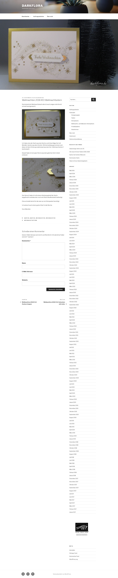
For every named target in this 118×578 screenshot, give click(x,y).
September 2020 (74, 378)
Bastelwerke (26, 16)
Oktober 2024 (73, 228)
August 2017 (72, 490)
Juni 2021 (71, 350)
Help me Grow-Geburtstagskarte (78, 161)
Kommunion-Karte (74, 158)
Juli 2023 (71, 274)
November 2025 (73, 188)
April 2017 (72, 503)
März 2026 (72, 176)
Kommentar (26, 241)
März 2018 (72, 469)
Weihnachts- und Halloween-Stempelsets (82, 123)
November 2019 (73, 408)
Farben (73, 118)
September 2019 (74, 414)
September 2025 (74, 195)
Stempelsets (75, 120)
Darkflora (32, 6)
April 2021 (72, 356)
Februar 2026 (73, 179)
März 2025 (72, 213)
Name (24, 263)
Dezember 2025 (73, 185)
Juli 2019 (71, 420)
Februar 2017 (72, 509)
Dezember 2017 (73, 478)
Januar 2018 (72, 475)
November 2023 (73, 262)
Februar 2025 (73, 216)
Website (25, 280)
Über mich (50, 16)
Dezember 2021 (73, 332)
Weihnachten (40, 218)
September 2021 (74, 341)
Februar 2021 (72, 362)
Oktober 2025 (73, 192)
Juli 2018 (71, 457)
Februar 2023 (73, 289)
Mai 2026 (71, 170)
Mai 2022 (71, 317)
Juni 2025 (71, 204)
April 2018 (72, 466)
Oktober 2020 (73, 375)
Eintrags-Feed (73, 553)
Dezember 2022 (73, 295)
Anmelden (72, 550)
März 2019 (72, 432)
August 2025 (73, 198)
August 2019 (72, 417)
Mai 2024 (71, 243)
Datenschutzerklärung (75, 139)
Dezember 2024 (73, 222)
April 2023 (72, 283)
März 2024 (72, 249)
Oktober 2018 (73, 448)
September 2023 (74, 268)
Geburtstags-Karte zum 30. (76, 148)
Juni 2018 (71, 460)
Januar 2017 (72, 512)
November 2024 (73, 225)
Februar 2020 (73, 399)
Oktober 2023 (73, 265)
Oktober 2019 (73, 411)
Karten (26, 218)
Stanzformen (75, 129)
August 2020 (73, 381)
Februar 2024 (73, 253)
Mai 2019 (71, 426)
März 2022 (72, 323)
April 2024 (72, 246)
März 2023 (72, 286)
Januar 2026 (72, 182)
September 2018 (74, 451)
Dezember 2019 (73, 405)
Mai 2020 (72, 390)
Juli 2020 (71, 384)
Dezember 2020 (73, 368)
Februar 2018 (73, 472)
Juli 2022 (71, 311)
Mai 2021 (71, 353)
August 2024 (73, 234)
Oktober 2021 (73, 338)
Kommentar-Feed (74, 556)
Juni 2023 (71, 277)
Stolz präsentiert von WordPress (62, 574)
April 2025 (72, 210)
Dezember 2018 (73, 442)
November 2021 (73, 335)
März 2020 (72, 396)
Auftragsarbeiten (38, 16)
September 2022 (74, 304)
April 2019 (72, 429)
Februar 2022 (73, 326)
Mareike (41, 97)
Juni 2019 (71, 423)
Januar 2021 (72, 365)
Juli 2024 (71, 237)
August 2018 (72, 454)
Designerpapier (75, 115)
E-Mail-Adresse (27, 271)
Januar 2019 (72, 439)
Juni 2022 (71, 314)
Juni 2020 (72, 387)
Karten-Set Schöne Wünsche (77, 154)
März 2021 (72, 359)
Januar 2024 (72, 256)
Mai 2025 (71, 207)
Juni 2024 (71, 240)
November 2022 (73, 298)
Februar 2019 (73, 436)
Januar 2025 (72, 219)
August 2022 (72, 307)
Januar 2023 (72, 292)
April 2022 (72, 320)
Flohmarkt (72, 112)
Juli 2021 (71, 347)
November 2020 (74, 372)
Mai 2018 (71, 463)
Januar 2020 (72, 402)
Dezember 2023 (73, 259)
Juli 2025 (71, 201)
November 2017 (73, 481)
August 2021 (72, 344)
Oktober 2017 (73, 484)
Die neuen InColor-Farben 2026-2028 (79, 151)
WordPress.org (73, 559)
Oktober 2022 (73, 301)
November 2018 (73, 445)
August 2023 (72, 271)
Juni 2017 (71, 497)
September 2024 (74, 231)
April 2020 (72, 393)
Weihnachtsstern (30, 220)
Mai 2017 (71, 500)
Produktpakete (75, 126)
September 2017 (74, 487)
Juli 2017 (71, 493)
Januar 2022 (72, 329)
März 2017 (72, 506)
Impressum (72, 136)
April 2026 (72, 173)
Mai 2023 (71, 280)
